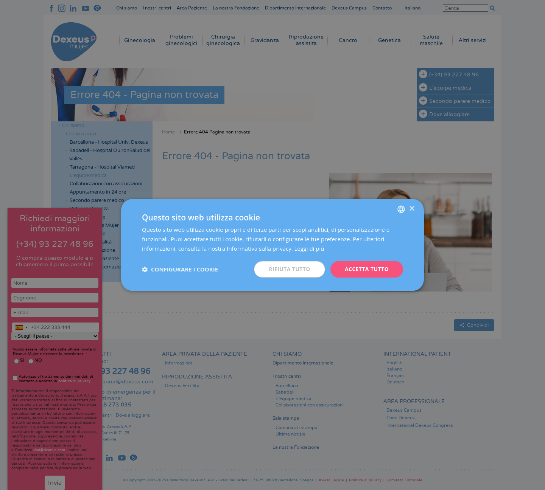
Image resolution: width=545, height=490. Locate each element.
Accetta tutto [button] (367, 269)
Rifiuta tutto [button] (289, 269)
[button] (180, 269)
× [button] (411, 209)
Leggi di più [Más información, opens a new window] (309, 248)
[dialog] (272, 245)
